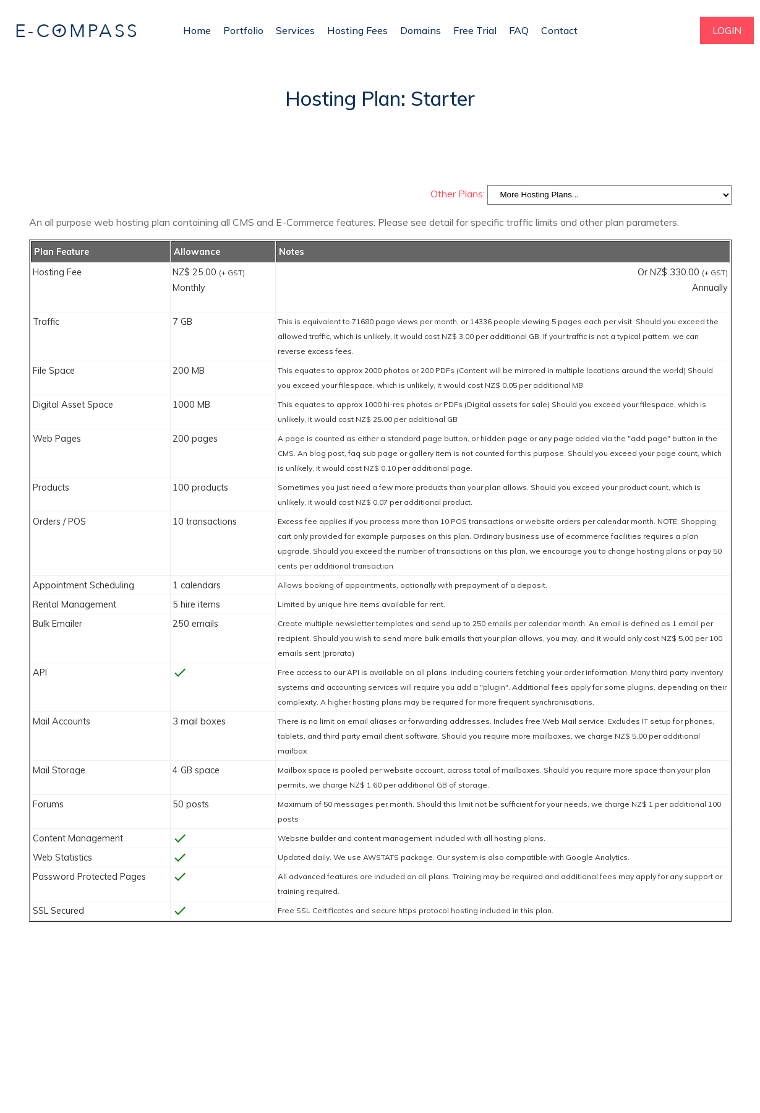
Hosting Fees (357, 30)
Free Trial (475, 30)
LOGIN (726, 30)
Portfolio (243, 30)
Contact (559, 30)
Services (295, 30)
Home (197, 30)
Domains (420, 30)
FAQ (519, 30)
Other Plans (456, 193)
